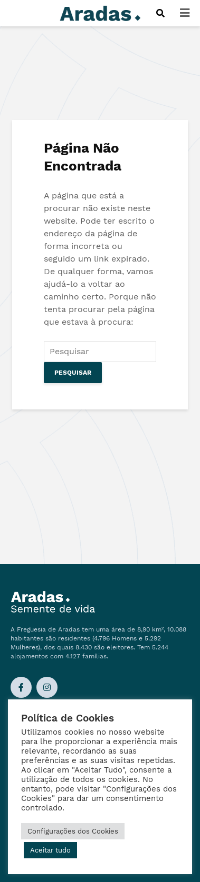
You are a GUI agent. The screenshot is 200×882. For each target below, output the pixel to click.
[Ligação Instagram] (47, 687)
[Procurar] (160, 13)
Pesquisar (72, 372)
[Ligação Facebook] (21, 687)
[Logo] (100, 12)
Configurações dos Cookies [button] (72, 831)
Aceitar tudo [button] (50, 850)
